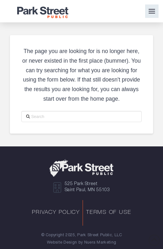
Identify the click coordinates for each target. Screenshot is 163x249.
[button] (152, 11)
